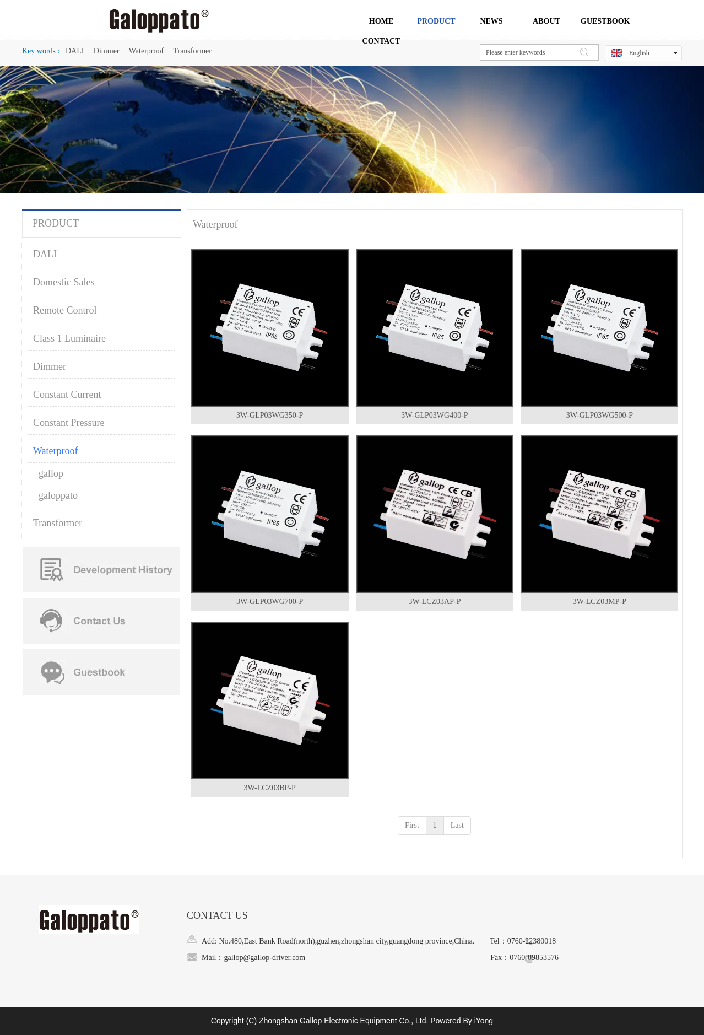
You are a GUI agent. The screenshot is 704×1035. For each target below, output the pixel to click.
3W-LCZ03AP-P (435, 601)
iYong (484, 1020)
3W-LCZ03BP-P (270, 788)
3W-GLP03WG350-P (269, 415)
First (412, 825)
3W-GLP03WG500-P (599, 415)
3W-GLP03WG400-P (434, 415)
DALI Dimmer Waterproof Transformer (137, 51)
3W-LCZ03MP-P (599, 601)
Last (457, 825)
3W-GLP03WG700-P (269, 601)
